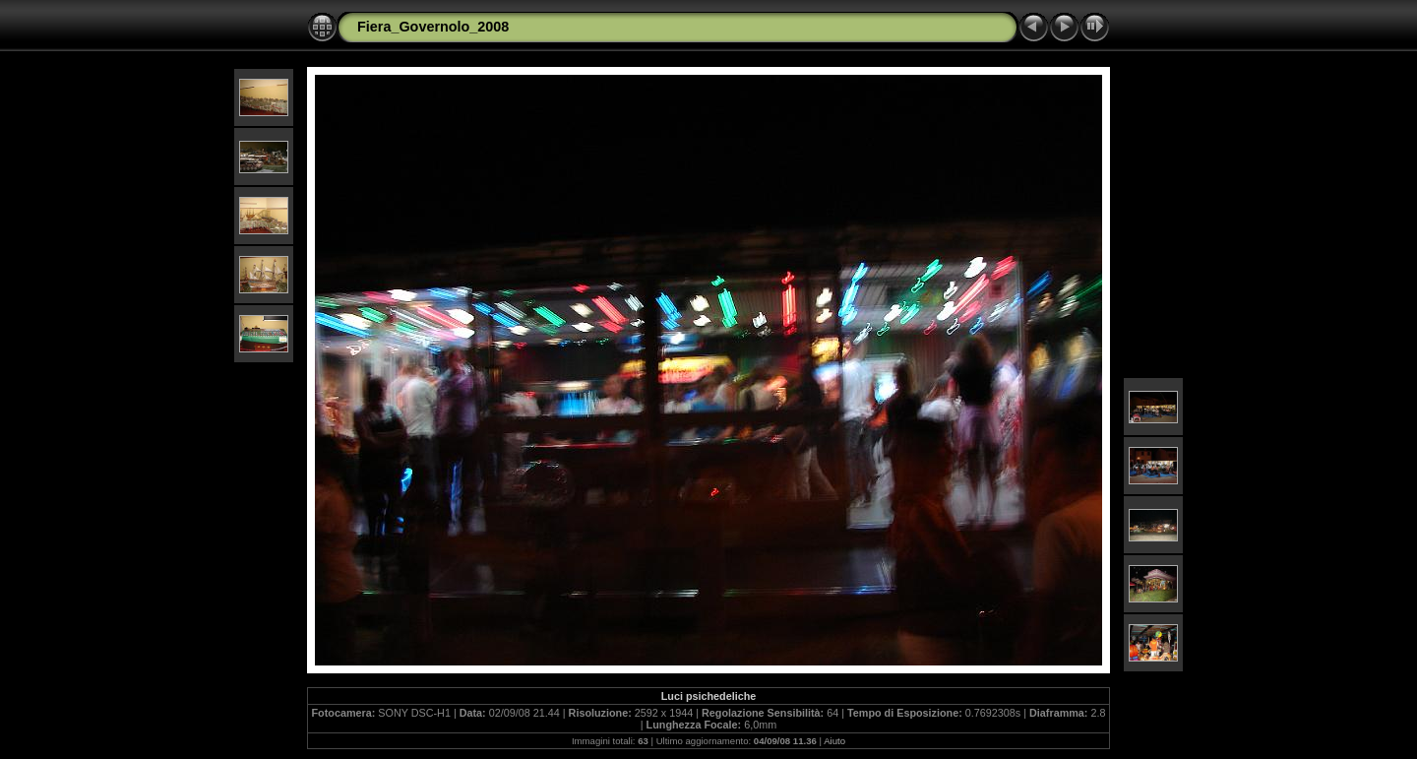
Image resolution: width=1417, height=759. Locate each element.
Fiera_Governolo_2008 (433, 26)
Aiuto (834, 740)
